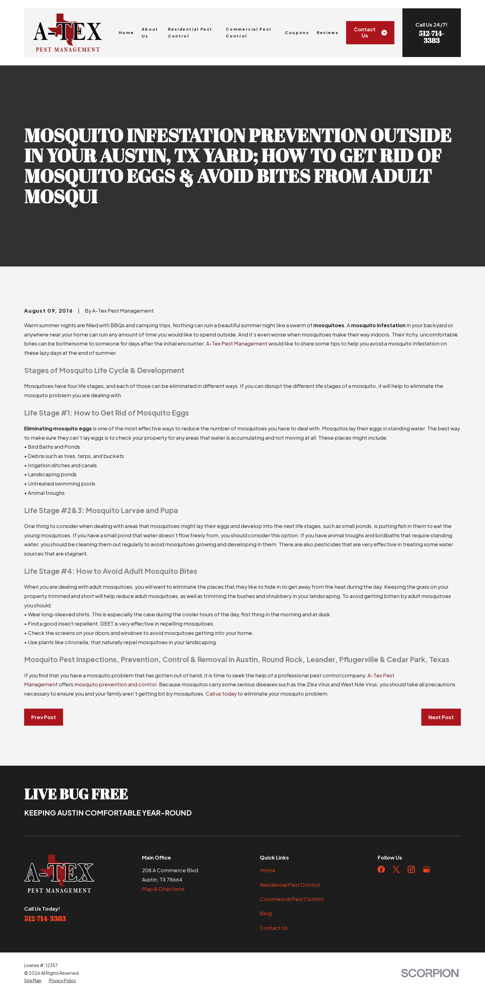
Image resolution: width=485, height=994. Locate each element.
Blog (266, 913)
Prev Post (43, 717)
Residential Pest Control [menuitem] (190, 32)
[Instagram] (411, 869)
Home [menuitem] (126, 32)
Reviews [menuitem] (327, 32)
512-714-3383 (431, 37)
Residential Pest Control (290, 885)
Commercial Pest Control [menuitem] (249, 32)
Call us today (221, 693)
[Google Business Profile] (426, 869)
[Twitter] (396, 869)
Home (268, 870)
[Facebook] (381, 869)
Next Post (441, 717)
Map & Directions (163, 889)
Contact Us (370, 32)
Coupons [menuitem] (297, 32)
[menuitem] (32, 981)
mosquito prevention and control (115, 684)
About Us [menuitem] (150, 32)
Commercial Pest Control (291, 899)
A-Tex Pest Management (237, 343)
